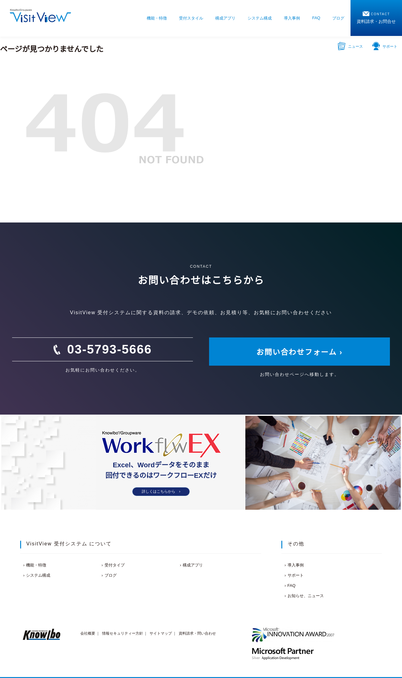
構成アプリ (225, 18)
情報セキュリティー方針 (122, 633)
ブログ (338, 18)
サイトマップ (161, 633)
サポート (384, 45)
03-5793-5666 (109, 349)
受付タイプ (115, 565)
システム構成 (260, 18)
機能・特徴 (157, 18)
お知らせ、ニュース (306, 595)
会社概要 (87, 633)
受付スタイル (191, 18)
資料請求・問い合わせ (197, 633)
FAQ (316, 17)
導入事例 (292, 18)
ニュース (350, 45)
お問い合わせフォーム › (300, 352)
